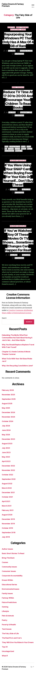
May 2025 (6, 408)
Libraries (17, 149)
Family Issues (7, 593)
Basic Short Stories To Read (13, 553)
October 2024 (7, 421)
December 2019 (8, 519)
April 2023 (6, 461)
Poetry (4, 620)
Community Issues (9, 567)
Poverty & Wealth (9, 625)
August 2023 (7, 444)
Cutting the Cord (14, 146)
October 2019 (7, 528)
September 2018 (8, 532)
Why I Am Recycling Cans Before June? (17, 366)
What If (5, 656)
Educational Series (18, 29)
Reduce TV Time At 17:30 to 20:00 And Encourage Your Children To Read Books (18, 100)
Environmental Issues (10, 589)
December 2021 (8, 492)
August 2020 (7, 515)
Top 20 (5, 647)
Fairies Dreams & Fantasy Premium (13, 5)
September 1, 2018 (26, 112)
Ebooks (23, 146)
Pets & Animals (8, 616)
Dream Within (7, 580)
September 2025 (9, 399)
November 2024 (8, 417)
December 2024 (8, 412)
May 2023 (6, 457)
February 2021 (8, 510)
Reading (23, 149)
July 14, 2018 (26, 255)
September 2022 (8, 479)
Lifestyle (11, 27)
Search (4, 318)
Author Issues (7, 549)
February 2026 (8, 390)
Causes (5, 562)
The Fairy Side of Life (18, 160)
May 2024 (6, 435)
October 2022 (7, 475)
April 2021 (6, 501)
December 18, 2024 (26, 51)
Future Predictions (9, 602)
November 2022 (8, 470)
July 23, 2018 (26, 189)
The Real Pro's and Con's (12, 638)
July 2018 (6, 537)
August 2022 (7, 484)
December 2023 (8, 439)
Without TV (18, 151)
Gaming (5, 607)
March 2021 (6, 506)
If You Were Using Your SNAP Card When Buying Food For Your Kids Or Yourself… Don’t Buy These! (18, 175)
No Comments (19, 54)
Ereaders (11, 149)
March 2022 (7, 488)
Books (6, 146)
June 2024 (6, 430)
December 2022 (8, 466)
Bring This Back (22, 27)
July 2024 (6, 426)
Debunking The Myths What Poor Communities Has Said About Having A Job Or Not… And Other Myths (17, 337)
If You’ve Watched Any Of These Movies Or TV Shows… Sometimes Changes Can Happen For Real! (18, 240)
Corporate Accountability (12, 576)
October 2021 (7, 497)
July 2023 (6, 448)
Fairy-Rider (11, 51)
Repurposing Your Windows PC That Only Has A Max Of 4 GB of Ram (18, 40)
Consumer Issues (9, 571)
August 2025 (7, 404)
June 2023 (6, 452)
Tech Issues (6, 629)
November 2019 (8, 524)
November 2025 (8, 395)
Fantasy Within (8, 598)
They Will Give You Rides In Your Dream (18, 642)
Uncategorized (8, 651)
